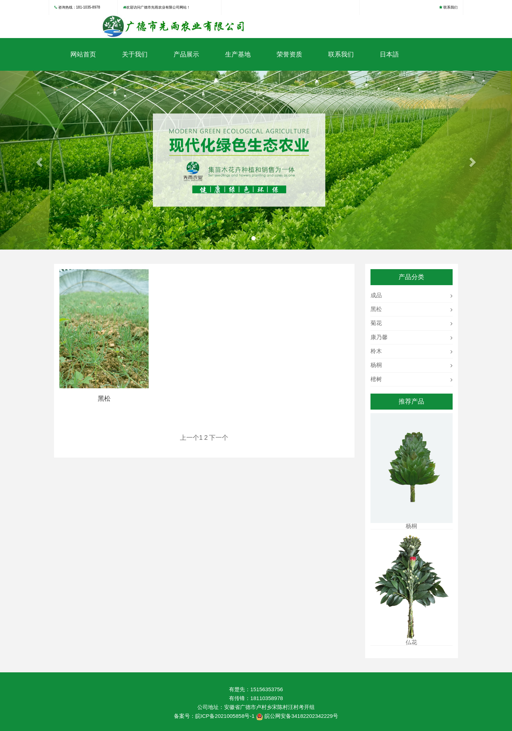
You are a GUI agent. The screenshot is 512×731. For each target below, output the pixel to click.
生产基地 (238, 54)
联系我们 (450, 7)
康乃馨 (379, 337)
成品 (376, 295)
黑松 (376, 309)
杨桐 (376, 365)
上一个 (189, 437)
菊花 (376, 323)
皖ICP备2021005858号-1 (225, 716)
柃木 (376, 351)
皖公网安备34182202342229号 (301, 716)
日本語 (389, 54)
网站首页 (83, 54)
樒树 (376, 379)
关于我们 (135, 54)
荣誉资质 (289, 54)
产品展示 (186, 54)
